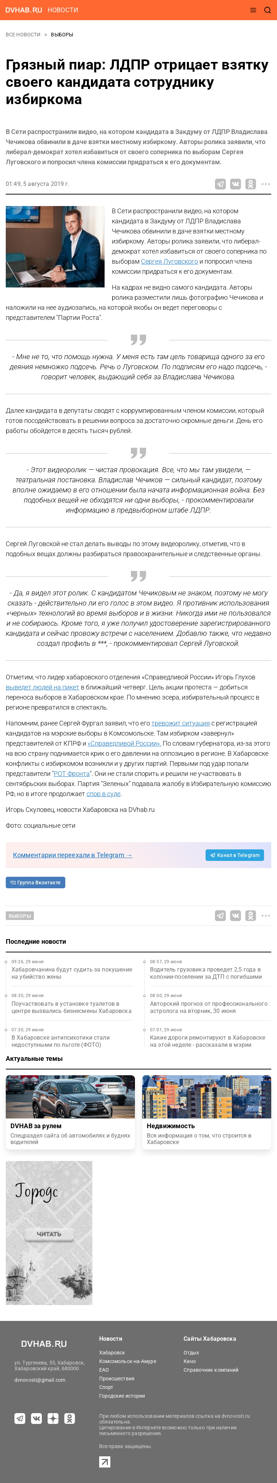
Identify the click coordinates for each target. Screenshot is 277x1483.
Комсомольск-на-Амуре (127, 1361)
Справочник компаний (211, 1370)
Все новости (23, 34)
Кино (189, 1361)
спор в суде (103, 794)
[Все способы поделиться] (265, 184)
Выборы (62, 34)
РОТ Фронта (72, 773)
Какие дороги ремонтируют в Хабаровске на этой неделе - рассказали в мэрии (207, 1041)
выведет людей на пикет (42, 687)
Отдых (191, 1352)
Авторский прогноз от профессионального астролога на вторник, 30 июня (209, 1007)
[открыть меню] (253, 10)
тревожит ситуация (180, 723)
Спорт (106, 1387)
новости (63, 10)
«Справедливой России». (124, 743)
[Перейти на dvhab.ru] (24, 10)
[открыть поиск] (267, 10)
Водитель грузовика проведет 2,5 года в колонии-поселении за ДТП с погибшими (206, 973)
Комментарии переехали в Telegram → (72, 855)
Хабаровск (112, 1352)
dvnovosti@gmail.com (39, 1380)
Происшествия (117, 1378)
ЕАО (104, 1370)
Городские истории (122, 1396)
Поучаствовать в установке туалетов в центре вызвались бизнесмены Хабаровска (72, 1007)
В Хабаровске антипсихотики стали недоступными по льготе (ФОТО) (61, 1041)
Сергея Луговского (169, 261)
